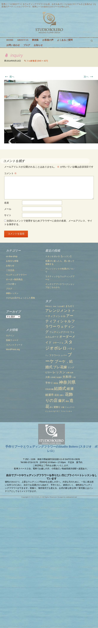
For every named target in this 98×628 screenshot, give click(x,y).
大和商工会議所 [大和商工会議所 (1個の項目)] (50, 387)
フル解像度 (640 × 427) (37, 61)
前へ (9, 76)
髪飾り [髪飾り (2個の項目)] (51, 417)
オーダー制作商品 (14, 279)
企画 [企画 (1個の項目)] (61, 382)
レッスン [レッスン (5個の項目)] (52, 381)
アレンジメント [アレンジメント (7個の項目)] (52, 320)
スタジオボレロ (36, 497)
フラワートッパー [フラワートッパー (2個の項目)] (52, 365)
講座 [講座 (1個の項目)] (61, 411)
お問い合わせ (13, 45)
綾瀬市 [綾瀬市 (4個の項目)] (43, 404)
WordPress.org (13, 377)
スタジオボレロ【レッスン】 (52, 266)
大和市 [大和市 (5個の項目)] (60, 386)
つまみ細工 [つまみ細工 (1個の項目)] (54, 316)
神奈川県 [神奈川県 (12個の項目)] (61, 392)
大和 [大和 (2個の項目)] (41, 387)
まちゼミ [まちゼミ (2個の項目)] (63, 316)
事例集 (35, 40)
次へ (89, 76)
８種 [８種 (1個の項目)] (56, 417)
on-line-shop (11, 256)
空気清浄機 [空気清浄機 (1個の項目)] (43, 399)
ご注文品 (10, 270)
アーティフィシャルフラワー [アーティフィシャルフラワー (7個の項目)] (54, 331)
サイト (7, 215)
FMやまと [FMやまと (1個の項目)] (42, 316)
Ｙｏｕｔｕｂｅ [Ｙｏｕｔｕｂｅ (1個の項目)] (60, 421)
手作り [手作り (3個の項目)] (43, 392)
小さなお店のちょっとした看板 (20, 298)
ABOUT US (22, 40)
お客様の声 (47, 40)
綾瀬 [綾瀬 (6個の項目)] (63, 398)
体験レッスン (12, 293)
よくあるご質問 (65, 40)
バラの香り (11, 284)
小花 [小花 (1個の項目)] (67, 387)
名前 (6, 203)
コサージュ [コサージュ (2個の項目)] (51, 352)
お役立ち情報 (12, 261)
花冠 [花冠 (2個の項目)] (50, 405)
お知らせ (38, 45)
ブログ (26, 45)
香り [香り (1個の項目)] (45, 417)
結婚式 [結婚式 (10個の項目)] (54, 398)
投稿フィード (12, 368)
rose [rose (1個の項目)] (48, 316)
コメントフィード (14, 372)
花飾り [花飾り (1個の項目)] (55, 405)
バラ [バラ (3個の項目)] (63, 358)
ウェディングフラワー (16, 275)
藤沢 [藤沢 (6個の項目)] (55, 410)
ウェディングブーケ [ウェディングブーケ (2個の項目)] (53, 342)
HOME (10, 40)
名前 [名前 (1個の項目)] (65, 382)
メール (7, 209)
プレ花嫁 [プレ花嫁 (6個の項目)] (54, 377)
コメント (10, 173)
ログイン (10, 363)
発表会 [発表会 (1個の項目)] (49, 393)
